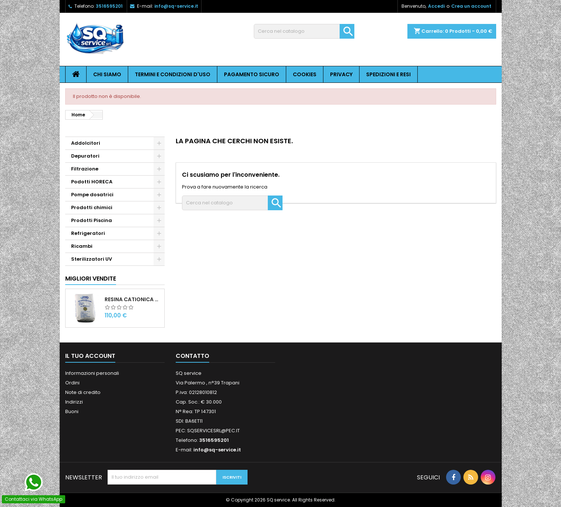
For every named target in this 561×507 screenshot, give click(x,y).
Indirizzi (74, 401)
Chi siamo (107, 74)
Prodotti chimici (91, 207)
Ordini (72, 382)
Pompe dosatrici (92, 194)
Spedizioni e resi (388, 74)
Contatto (192, 356)
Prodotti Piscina (91, 220)
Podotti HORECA (91, 181)
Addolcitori (85, 143)
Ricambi (81, 246)
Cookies (304, 74)
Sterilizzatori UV (91, 259)
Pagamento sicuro (251, 74)
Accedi (436, 6)
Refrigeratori (88, 233)
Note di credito (83, 392)
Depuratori (85, 155)
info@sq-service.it (176, 6)
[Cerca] (304, 31)
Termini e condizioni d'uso (172, 74)
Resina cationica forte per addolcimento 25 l (133, 299)
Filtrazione (84, 168)
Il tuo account (90, 356)
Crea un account (471, 6)
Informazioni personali (92, 373)
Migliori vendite (90, 278)
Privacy (341, 74)
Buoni (71, 411)
